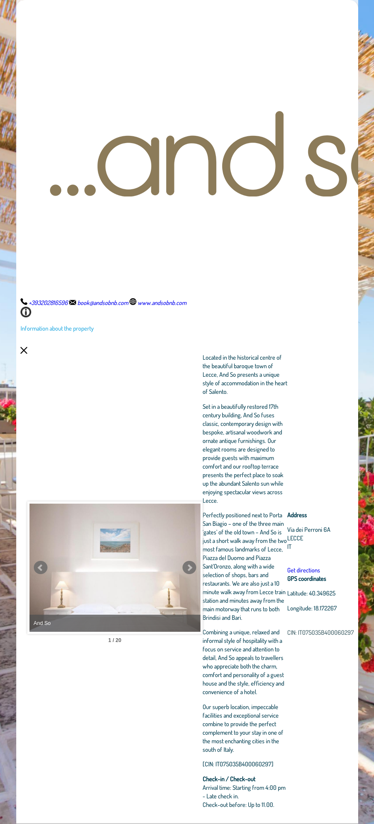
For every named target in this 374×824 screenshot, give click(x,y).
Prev (40, 568)
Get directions (303, 570)
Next (189, 568)
